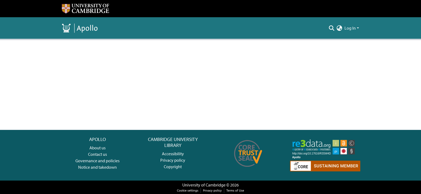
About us (97, 147)
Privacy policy (172, 160)
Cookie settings (187, 190)
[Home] (85, 8)
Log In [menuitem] (350, 28)
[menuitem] (339, 28)
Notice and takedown (97, 167)
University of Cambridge (204, 185)
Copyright (173, 166)
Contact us (97, 154)
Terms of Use (235, 190)
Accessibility (173, 153)
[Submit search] (331, 28)
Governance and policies (97, 160)
